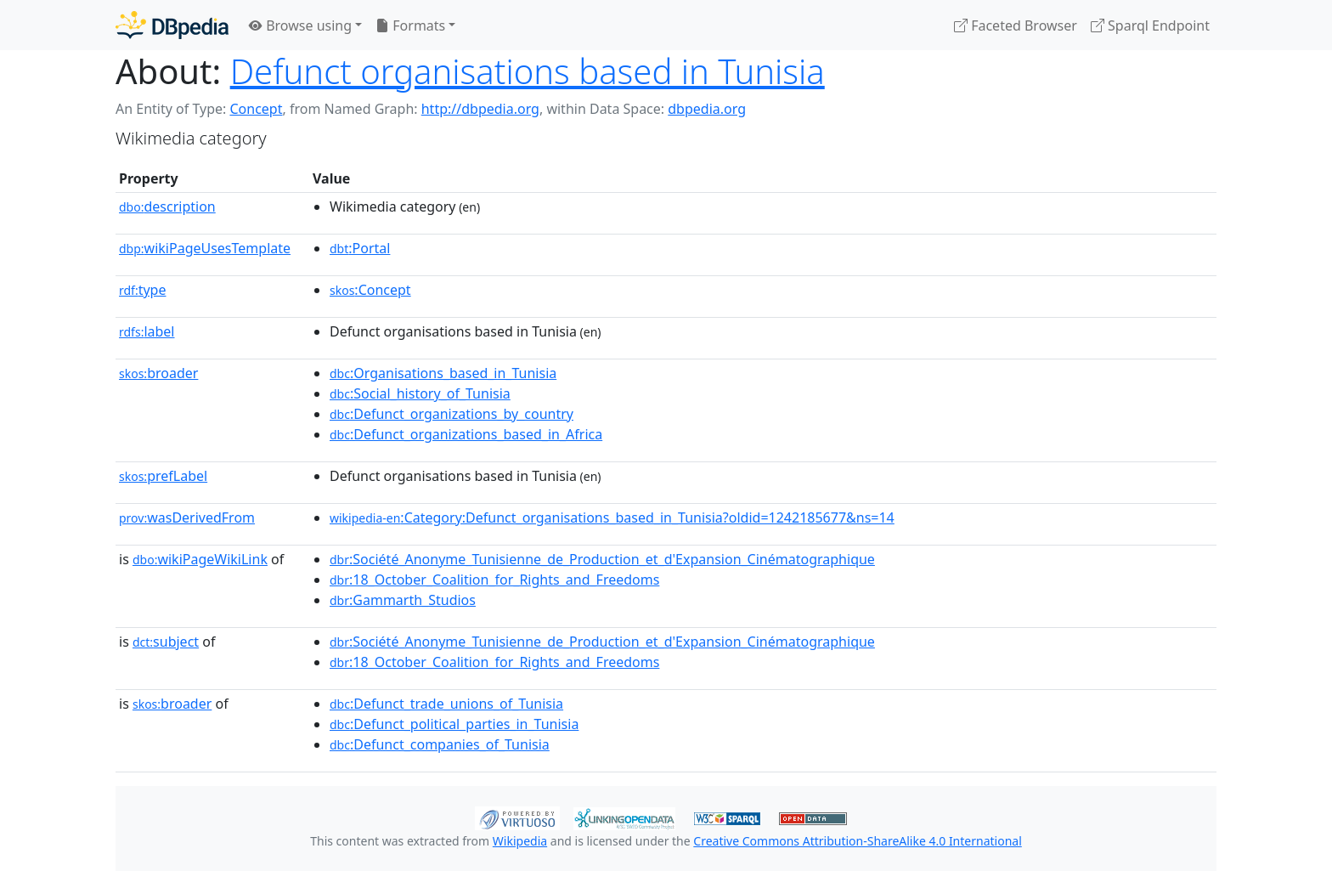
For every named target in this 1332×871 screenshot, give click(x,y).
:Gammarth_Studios (403, 600)
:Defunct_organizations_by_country (451, 413)
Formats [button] (410, 25)
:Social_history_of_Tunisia (420, 393)
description (167, 206)
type (142, 289)
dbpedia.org (707, 108)
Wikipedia (520, 841)
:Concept (370, 289)
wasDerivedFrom (187, 517)
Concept (255, 108)
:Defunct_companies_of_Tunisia (440, 744)
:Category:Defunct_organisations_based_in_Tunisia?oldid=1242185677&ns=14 (612, 517)
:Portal (360, 248)
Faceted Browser (1015, 25)
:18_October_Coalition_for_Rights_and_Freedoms (494, 579)
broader (158, 373)
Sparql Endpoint (1150, 25)
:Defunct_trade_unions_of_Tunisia (446, 703)
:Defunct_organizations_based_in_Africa (466, 434)
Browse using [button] (300, 25)
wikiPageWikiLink (200, 559)
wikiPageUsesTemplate (205, 248)
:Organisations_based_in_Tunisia (443, 373)
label (147, 331)
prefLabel (163, 476)
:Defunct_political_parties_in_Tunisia (454, 724)
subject (166, 641)
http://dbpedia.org (480, 108)
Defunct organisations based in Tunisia (527, 71)
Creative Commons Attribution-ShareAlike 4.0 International (857, 841)
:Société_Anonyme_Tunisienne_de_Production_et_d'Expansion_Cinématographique (602, 559)
